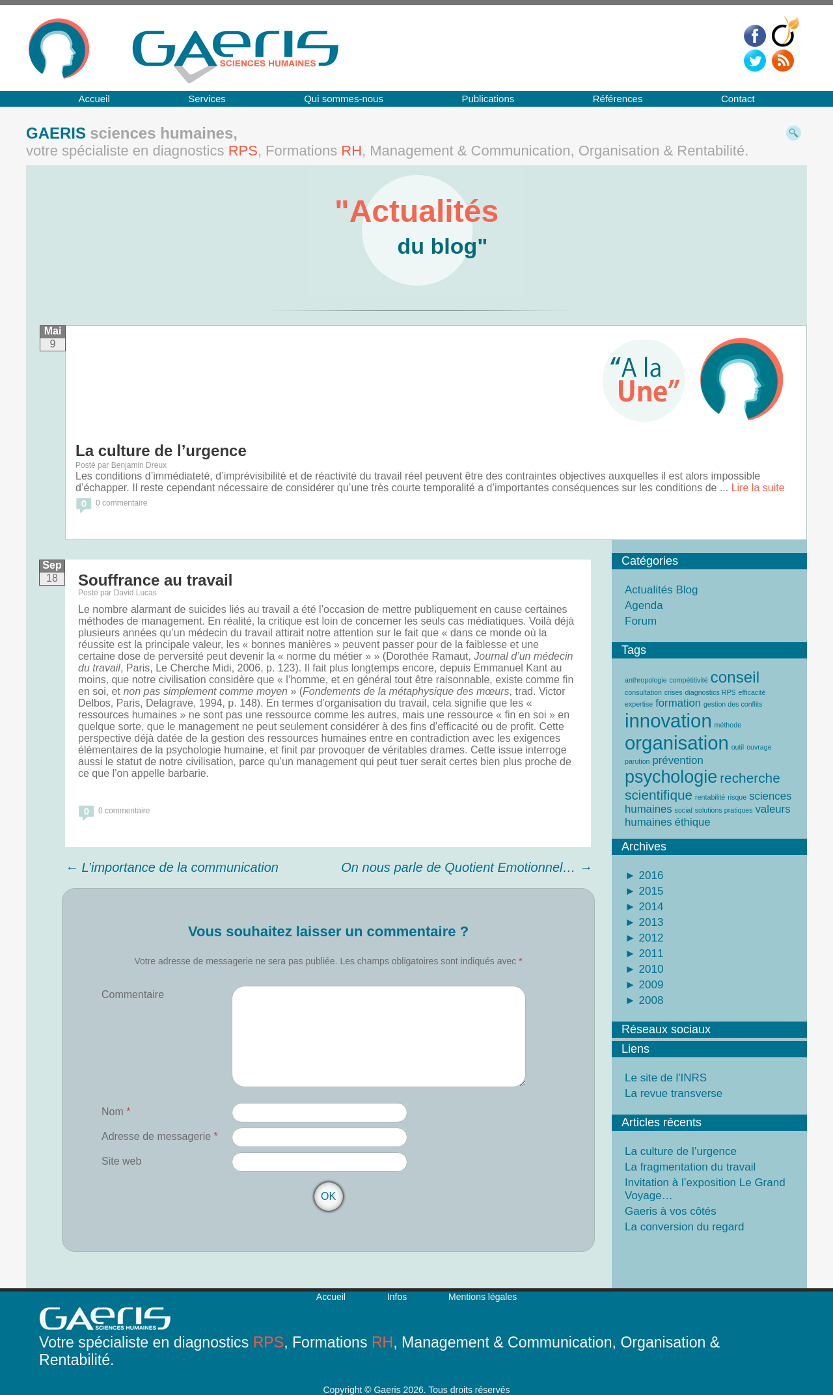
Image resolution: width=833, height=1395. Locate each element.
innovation (668, 720)
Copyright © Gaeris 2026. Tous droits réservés (416, 1390)
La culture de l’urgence (161, 450)
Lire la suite (758, 487)
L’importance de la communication (172, 867)
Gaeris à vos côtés (671, 1211)
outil (737, 747)
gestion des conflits (733, 704)
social (683, 810)
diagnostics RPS (710, 692)
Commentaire (133, 994)
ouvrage (759, 747)
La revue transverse (673, 1093)
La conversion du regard (684, 1227)
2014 (650, 907)
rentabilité (710, 797)
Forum (641, 621)
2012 (650, 938)
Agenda (644, 605)
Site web (121, 1161)
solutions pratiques (724, 810)
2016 (650, 875)
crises (673, 692)
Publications (487, 98)
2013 (650, 922)
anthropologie (646, 680)
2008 (650, 1000)
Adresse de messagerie (160, 1136)
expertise (639, 704)
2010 (650, 969)
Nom (116, 1111)
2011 (650, 953)
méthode (728, 725)
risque (737, 797)
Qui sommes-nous (343, 98)
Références (618, 98)
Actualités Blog (661, 590)
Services (207, 98)
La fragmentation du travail (690, 1167)
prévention (677, 760)
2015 (650, 891)
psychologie (671, 777)
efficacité (752, 692)
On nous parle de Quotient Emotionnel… (466, 867)
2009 (650, 985)
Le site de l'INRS (666, 1078)
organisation (677, 742)
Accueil (93, 98)
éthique (693, 822)
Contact (738, 98)
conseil (735, 677)
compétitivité (688, 680)
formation (678, 703)
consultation (643, 692)
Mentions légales (482, 1297)
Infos (397, 1297)
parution (637, 761)
